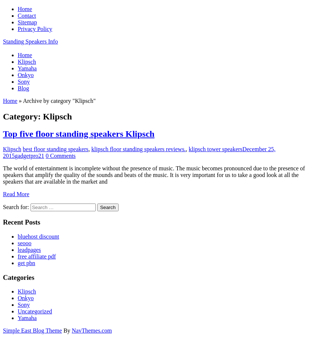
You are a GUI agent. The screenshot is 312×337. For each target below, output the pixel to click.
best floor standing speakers (55, 149)
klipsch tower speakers (215, 149)
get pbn (26, 263)
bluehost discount (38, 236)
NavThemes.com (92, 330)
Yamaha (27, 318)
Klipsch (12, 149)
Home (10, 101)
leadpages (29, 250)
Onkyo (26, 298)
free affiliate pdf (37, 256)
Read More (16, 194)
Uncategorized (35, 311)
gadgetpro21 (29, 156)
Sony (24, 305)
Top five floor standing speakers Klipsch (78, 134)
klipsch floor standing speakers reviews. (138, 149)
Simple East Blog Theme (32, 330)
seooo (24, 243)
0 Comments (61, 156)
